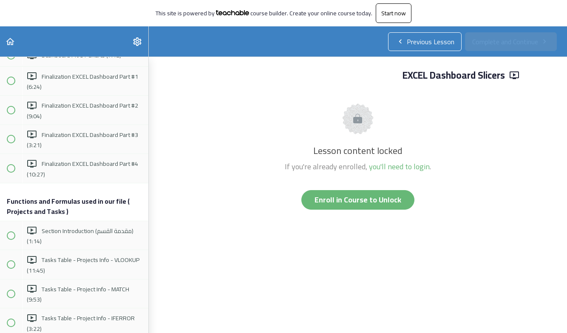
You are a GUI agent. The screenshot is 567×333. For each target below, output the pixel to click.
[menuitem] (137, 41)
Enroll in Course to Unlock (358, 200)
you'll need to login (399, 166)
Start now (393, 13)
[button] (10, 41)
